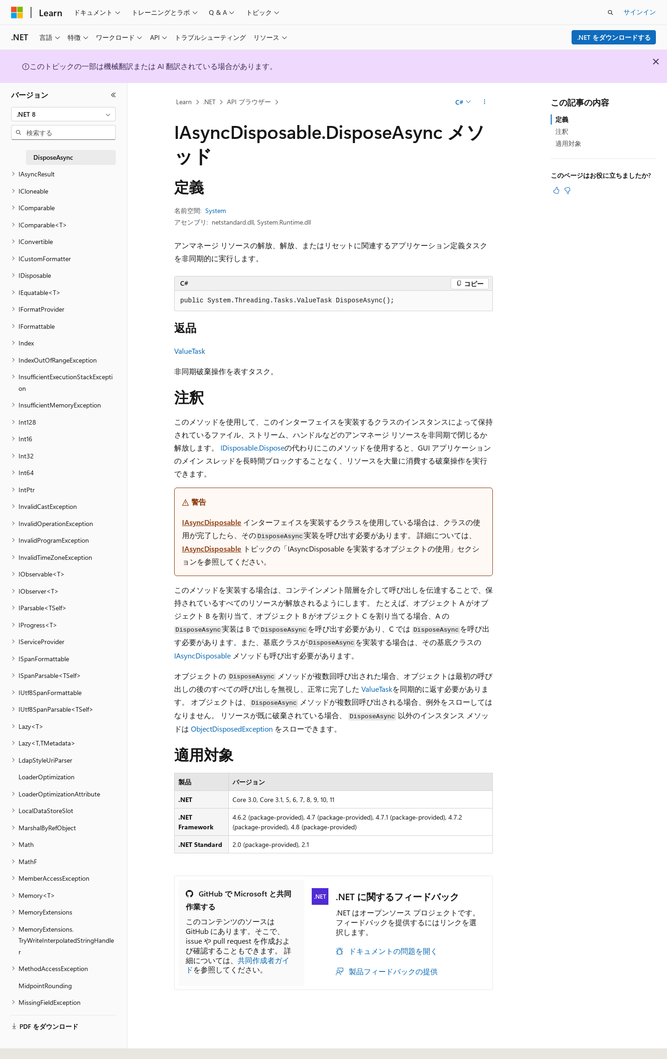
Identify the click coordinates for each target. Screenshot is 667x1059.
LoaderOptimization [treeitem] (47, 776)
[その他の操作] (485, 102)
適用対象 (568, 143)
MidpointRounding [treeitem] (45, 985)
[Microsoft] (17, 12)
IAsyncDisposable (211, 522)
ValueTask (189, 351)
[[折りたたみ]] (113, 95)
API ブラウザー (249, 101)
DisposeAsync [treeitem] (53, 157)
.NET (209, 101)
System (215, 210)
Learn (184, 101)
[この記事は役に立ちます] (556, 190)
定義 (561, 119)
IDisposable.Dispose (252, 447)
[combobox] (63, 114)
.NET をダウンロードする (614, 37)
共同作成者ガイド (237, 965)
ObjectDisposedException (232, 728)
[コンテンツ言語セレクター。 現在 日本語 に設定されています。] (30, 1041)
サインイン (639, 11)
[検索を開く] (610, 12)
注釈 (561, 131)
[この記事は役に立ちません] (567, 190)
